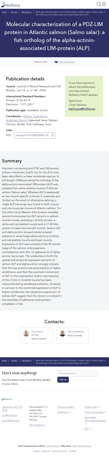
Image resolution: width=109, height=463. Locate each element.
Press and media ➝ (66, 407)
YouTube (72, 451)
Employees (62, 412)
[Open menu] (89, 5)
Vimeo (64, 451)
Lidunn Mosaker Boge (81, 446)
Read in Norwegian (65, 62)
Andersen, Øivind (16, 120)
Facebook (56, 451)
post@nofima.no (9, 416)
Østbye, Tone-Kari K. (35, 116)
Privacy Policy (91, 407)
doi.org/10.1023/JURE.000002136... (35, 135)
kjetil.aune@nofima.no (82, 109)
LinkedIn (36, 451)
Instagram (46, 451)
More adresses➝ (37, 425)
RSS (86, 429)
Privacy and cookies (94, 412)
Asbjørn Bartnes (53, 446)
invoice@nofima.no (11, 421)
